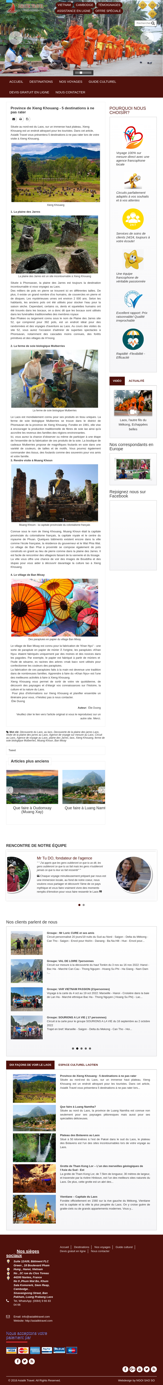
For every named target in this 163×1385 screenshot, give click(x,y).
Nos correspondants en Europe (131, 446)
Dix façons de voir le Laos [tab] (30, 1064)
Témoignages (109, 5)
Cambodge (84, 5)
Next (101, 790)
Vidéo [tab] (117, 380)
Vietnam (64, 5)
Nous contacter (70, 92)
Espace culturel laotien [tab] (78, 1064)
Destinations (41, 81)
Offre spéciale (108, 11)
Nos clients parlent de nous (31, 922)
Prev (9, 790)
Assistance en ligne (73, 11)
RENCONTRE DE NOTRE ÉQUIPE (36, 846)
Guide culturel (102, 81)
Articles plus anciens (30, 761)
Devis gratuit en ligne (29, 92)
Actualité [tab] (136, 380)
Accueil (16, 81)
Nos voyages (70, 81)
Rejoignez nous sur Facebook (128, 493)
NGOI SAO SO (145, 1380)
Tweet (12, 750)
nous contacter (64, 697)
